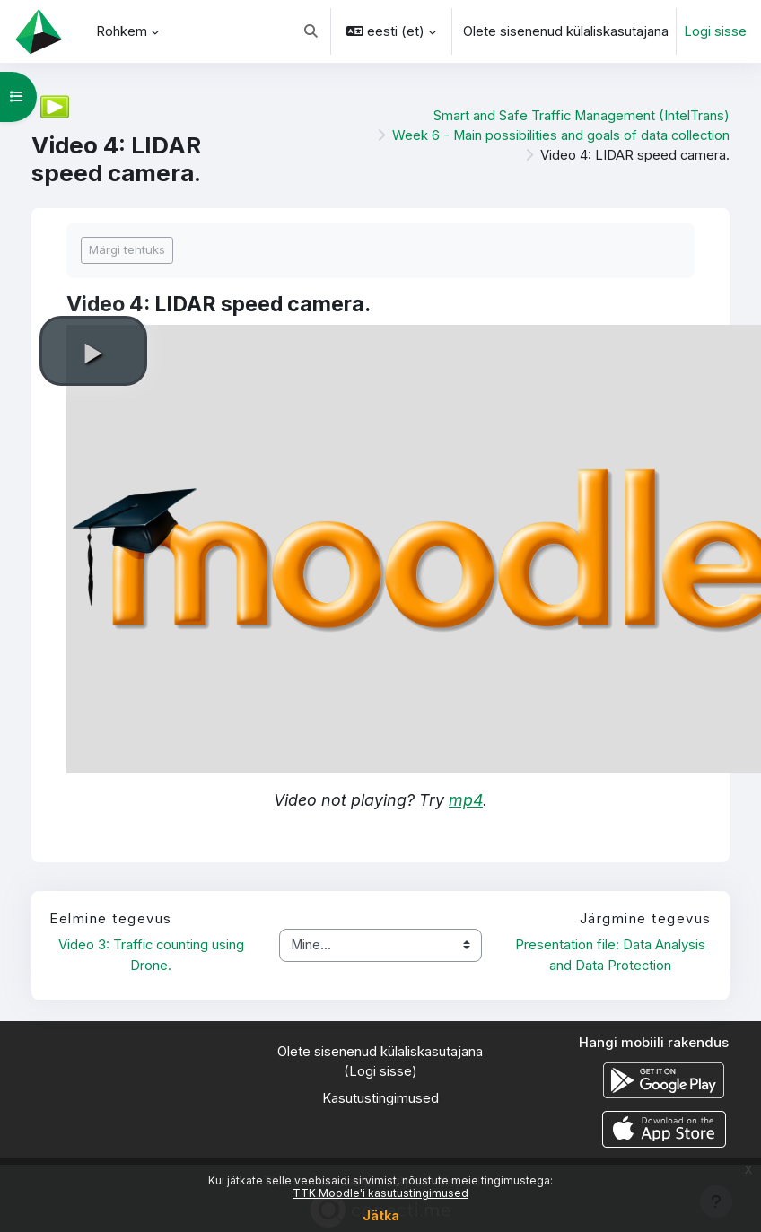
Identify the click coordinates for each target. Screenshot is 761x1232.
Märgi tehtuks (127, 249)
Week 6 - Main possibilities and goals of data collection (561, 135)
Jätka (381, 1215)
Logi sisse (715, 31)
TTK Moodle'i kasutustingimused (380, 1193)
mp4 (466, 800)
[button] (311, 31)
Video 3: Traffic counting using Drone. (153, 955)
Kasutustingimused (380, 1098)
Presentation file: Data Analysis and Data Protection (612, 955)
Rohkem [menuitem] (121, 31)
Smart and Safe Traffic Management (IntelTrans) (581, 116)
